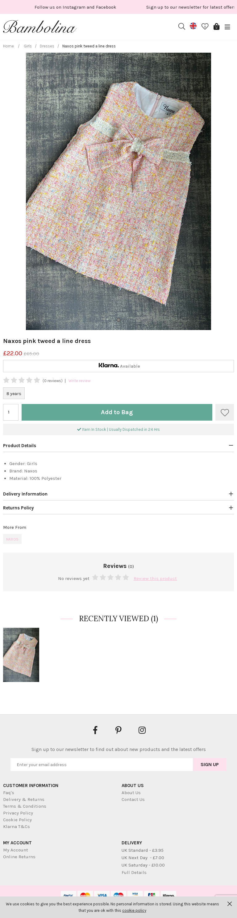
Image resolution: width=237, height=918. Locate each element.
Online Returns (19, 856)
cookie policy (134, 910)
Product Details (19, 445)
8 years (13, 393)
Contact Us (133, 799)
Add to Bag (117, 412)
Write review (79, 380)
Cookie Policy (17, 819)
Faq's (8, 792)
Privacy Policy (18, 813)
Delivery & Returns (23, 799)
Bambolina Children (40, 27)
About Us (131, 792)
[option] (160, 7)
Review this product (155, 578)
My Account (15, 850)
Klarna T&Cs (16, 826)
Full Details (134, 872)
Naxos (12, 539)
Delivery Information (25, 494)
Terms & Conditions (24, 806)
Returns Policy (18, 508)
